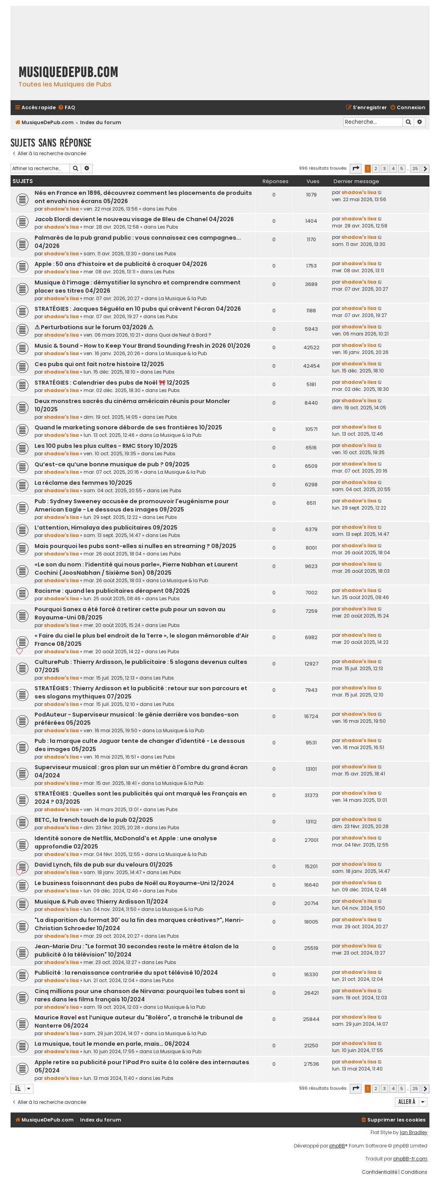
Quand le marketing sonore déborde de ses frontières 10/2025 (128, 427)
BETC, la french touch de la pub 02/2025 (94, 820)
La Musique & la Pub (182, 298)
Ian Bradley (413, 1132)
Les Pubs (167, 208)
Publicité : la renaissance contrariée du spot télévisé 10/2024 (126, 973)
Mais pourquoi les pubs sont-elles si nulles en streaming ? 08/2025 (135, 546)
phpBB (337, 1146)
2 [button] (375, 168)
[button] (355, 168)
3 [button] (384, 168)
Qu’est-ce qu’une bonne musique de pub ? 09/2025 (112, 464)
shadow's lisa (61, 208)
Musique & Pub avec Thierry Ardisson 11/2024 (101, 901)
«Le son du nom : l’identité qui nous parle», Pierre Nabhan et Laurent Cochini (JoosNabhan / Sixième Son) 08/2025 (136, 569)
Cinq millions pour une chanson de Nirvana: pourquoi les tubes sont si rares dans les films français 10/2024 (140, 995)
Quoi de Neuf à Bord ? (185, 335)
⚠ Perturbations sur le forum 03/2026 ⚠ (94, 327)
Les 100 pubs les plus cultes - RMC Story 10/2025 (106, 446)
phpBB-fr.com (410, 1159)
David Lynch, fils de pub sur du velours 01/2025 (104, 865)
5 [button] (401, 168)
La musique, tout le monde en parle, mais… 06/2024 (112, 1044)
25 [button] (415, 168)
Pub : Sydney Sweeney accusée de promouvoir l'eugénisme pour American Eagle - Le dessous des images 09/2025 (132, 505)
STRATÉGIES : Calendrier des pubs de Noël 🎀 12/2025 (112, 383)
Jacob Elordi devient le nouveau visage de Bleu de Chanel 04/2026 (134, 219)
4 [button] (393, 168)
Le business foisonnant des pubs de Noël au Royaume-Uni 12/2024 (134, 883)
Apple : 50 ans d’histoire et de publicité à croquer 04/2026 (121, 264)
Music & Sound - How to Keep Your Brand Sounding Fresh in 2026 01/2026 (142, 346)
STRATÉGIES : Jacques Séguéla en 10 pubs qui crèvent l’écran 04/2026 (138, 309)
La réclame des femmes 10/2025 (83, 483)
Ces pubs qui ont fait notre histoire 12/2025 (99, 364)
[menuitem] (66, 108)
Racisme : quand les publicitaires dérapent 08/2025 (112, 591)
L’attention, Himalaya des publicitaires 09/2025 (106, 528)
